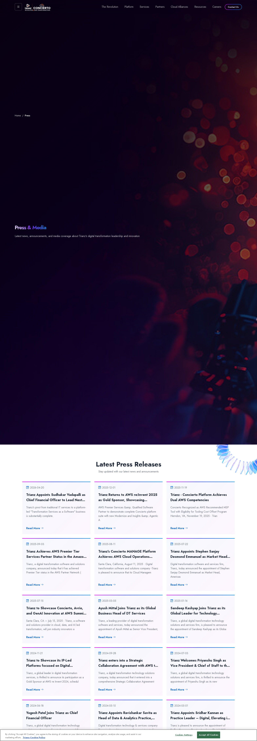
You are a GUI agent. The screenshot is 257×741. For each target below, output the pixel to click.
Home (18, 115)
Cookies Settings (183, 736)
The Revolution (110, 7)
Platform (128, 7)
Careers (216, 7)
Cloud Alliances (179, 7)
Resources (200, 7)
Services (144, 7)
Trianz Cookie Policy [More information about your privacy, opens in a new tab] (34, 739)
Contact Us (233, 7)
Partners (160, 7)
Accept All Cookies (208, 736)
